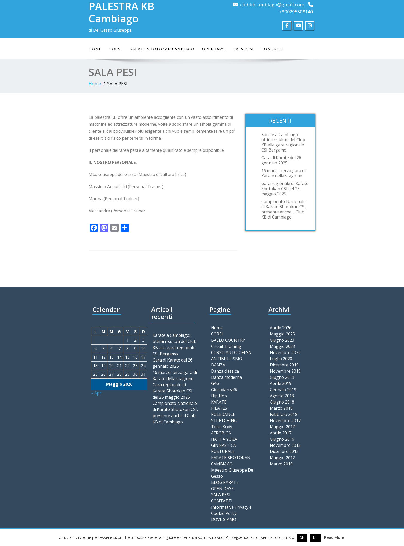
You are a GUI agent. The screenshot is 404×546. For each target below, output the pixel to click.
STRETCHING (224, 420)
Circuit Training (226, 346)
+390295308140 (296, 12)
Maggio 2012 (282, 457)
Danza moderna (226, 377)
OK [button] (302, 537)
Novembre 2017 (285, 420)
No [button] (315, 537)
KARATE (218, 402)
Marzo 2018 (281, 408)
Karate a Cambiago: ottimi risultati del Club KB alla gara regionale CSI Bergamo (283, 142)
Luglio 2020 (281, 359)
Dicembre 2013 (284, 451)
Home (95, 48)
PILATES (219, 408)
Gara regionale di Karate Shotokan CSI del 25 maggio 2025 (284, 188)
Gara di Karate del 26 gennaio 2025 (281, 160)
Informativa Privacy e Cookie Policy (231, 510)
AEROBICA (221, 433)
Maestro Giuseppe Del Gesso (232, 473)
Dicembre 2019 (284, 365)
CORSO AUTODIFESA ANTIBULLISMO (231, 356)
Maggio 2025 (282, 334)
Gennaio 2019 (283, 389)
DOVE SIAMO (223, 519)
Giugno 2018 (282, 402)
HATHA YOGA (224, 439)
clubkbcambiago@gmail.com (272, 5)
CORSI (115, 48)
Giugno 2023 (282, 340)
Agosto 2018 (282, 396)
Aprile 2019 (280, 383)
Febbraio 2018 (283, 414)
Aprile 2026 (280, 328)
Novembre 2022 (285, 352)
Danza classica (225, 371)
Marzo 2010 (281, 464)
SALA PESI (243, 48)
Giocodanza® (224, 389)
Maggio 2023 (282, 346)
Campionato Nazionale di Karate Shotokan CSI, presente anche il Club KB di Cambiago (284, 209)
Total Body (221, 427)
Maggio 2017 (282, 427)
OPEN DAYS (214, 48)
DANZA (218, 365)
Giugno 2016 (282, 439)
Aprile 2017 (280, 433)
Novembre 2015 (285, 445)
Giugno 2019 (282, 377)
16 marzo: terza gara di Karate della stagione (283, 173)
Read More (334, 537)
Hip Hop (219, 396)
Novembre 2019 (285, 371)
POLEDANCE (223, 414)
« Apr (96, 393)
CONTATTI (272, 48)
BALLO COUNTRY (228, 340)
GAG (215, 383)
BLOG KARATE (225, 482)
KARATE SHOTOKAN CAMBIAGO (162, 48)
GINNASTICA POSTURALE (223, 448)
